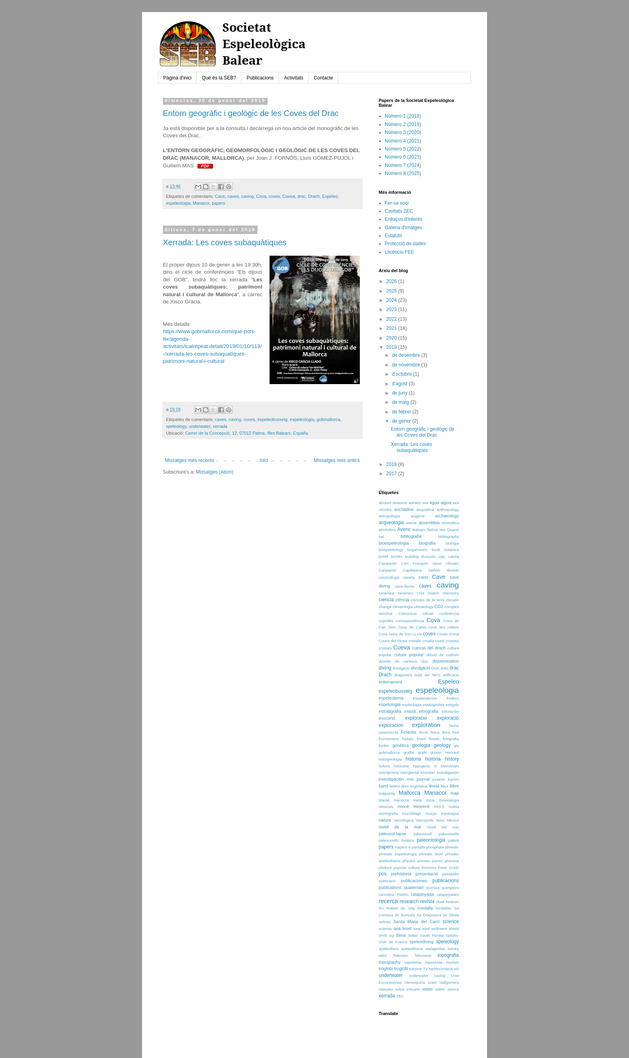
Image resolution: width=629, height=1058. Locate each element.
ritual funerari (447, 901)
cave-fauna (404, 586)
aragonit (418, 516)
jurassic (439, 779)
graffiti (409, 752)
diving (385, 668)
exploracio (416, 718)
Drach (314, 196)
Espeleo (330, 196)
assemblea (429, 522)
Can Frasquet (414, 563)
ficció (423, 732)
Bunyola (429, 556)
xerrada (220, 426)
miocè (403, 806)
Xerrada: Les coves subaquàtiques (224, 242)
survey (453, 948)
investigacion (448, 772)
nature (385, 820)
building (411, 556)
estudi (410, 711)
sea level (403, 928)
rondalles (443, 908)
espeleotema (391, 698)
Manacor (201, 203)
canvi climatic (445, 563)
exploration (426, 725)
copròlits (386, 621)
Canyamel (387, 570)
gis (456, 745)
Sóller (413, 935)
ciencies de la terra (427, 600)
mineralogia (449, 800)
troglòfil (401, 968)
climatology (423, 606)
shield (454, 928)
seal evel (422, 928)
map (454, 793)
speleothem (389, 948)
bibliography (448, 536)
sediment (439, 928)
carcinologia (389, 577)
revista (427, 901)
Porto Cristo (448, 867)
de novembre (406, 365)
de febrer (402, 412)
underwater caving (427, 975)
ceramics (405, 593)
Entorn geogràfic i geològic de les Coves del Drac (251, 113)
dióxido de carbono (398, 661)
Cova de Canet (412, 627)
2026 (392, 281)
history (452, 759)
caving (247, 196)
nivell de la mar (400, 826)
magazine (387, 793)
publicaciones (414, 880)
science (450, 921)
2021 (392, 328)
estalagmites (433, 704)
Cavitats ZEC (399, 211)
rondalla (425, 907)
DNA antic (439, 668)
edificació (451, 675)
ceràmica (386, 593)
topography (389, 962)
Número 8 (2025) (403, 173)
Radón (402, 894)
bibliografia (411, 536)
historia (413, 759)
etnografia (428, 711)
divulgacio (401, 668)
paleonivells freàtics (396, 840)
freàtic (384, 745)
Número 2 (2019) (403, 124)
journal (422, 779)
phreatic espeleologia (397, 854)
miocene (422, 806)
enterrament (390, 682)
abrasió (385, 503)
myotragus (450, 813)
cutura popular (409, 654)
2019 (392, 347)
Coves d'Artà (448, 634)
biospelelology (391, 549)
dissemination (445, 661)
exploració (448, 718)
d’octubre (402, 374)
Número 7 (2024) (403, 165)
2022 (392, 319)
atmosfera (450, 523)
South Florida (432, 935)
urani (432, 982)
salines (385, 922)
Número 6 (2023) (403, 157)
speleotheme (412, 948)
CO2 (438, 606)
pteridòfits (450, 874)
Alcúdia (385, 509)
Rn (381, 908)
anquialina (425, 509)
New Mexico (447, 820)
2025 (392, 291)
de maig (401, 402)
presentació (427, 873)
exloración (450, 711)
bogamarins (417, 549)
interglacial (409, 772)
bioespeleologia (394, 543)
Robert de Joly (400, 908)
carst (423, 577)
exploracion (391, 725)
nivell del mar (443, 827)
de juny (400, 393)
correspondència (410, 621)
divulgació (420, 667)
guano (435, 752)
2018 (392, 464)
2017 (392, 473)
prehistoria (401, 873)
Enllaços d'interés (403, 219)
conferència (449, 613)
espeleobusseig (273, 419)
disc (425, 661)
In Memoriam (446, 766)
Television (422, 955)
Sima (401, 935)
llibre (454, 785)
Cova (261, 196)
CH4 (420, 593)
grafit (422, 752)
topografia (448, 955)
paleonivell (423, 834)
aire (455, 503)
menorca (401, 800)
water (427, 989)
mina (430, 800)
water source (447, 989)
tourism (452, 962)
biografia (427, 543)
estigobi (452, 704)
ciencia (386, 599)
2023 (392, 309)
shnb (383, 935)
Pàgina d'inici (177, 78)
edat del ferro (427, 675)
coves (274, 196)
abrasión (400, 503)
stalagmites (435, 948)
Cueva (288, 196)
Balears (419, 529)
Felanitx (408, 732)
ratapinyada (422, 894)
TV (425, 968)
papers (218, 203)
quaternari (414, 887)
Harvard (452, 752)
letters (395, 786)
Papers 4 (402, 847)
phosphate (435, 847)
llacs (444, 786)
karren (453, 779)
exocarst (387, 718)
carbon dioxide (443, 570)
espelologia (390, 704)
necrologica (404, 820)
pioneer (423, 861)
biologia (452, 543)
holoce (384, 766)
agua (434, 502)
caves (233, 196)
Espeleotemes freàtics (436, 698)
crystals (385, 648)
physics (408, 861)
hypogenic (421, 766)
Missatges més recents (189, 460)
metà (417, 800)
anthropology (448, 509)
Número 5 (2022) (403, 149)
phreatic (452, 847)
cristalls (414, 641)
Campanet (387, 563)
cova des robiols (443, 627)
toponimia (413, 962)
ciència (402, 599)
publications (390, 887)
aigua (445, 502)
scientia (385, 928)
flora (446, 732)
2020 (392, 338)
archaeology (447, 515)
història (433, 759)
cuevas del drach (429, 647)
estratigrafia (390, 711)
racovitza (386, 894)
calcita (453, 556)
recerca (388, 901)
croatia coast (433, 641)
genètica (400, 745)
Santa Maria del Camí (416, 921)
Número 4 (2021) (403, 141)
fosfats (407, 739)
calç (441, 556)
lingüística (419, 786)
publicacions (445, 880)
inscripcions (389, 772)
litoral (434, 785)
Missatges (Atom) (214, 472)
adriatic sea (418, 503)
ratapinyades (448, 894)
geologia (421, 745)
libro (405, 786)
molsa (453, 806)
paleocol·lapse (392, 833)
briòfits (396, 556)
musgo (431, 813)
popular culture (407, 867)
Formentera (389, 739)
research (409, 901)
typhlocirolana (440, 968)
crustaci (452, 641)
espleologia (412, 704)
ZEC (400, 996)
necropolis (425, 820)
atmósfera (387, 529)
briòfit (383, 556)
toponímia (433, 962)
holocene (401, 766)
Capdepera (412, 570)
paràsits (418, 847)
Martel (384, 800)
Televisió (400, 955)
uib (456, 968)
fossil (421, 739)
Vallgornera (449, 982)
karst (383, 785)
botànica (451, 549)
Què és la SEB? (219, 78)
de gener (402, 421)
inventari (427, 772)
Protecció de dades (405, 243)
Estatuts (393, 235)
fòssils (434, 739)
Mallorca (409, 792)
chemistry (450, 593)
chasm (433, 593)
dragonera (403, 675)
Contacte (323, 78)
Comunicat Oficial (415, 613)
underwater (199, 426)
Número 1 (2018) (403, 116)
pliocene (451, 861)
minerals (386, 806)
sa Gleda (451, 915)
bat (381, 536)
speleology (176, 426)
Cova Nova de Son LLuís (400, 634)
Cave (220, 196)
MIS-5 (439, 806)
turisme (415, 968)
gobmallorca (328, 419)
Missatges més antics (337, 460)
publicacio (387, 881)
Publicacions (260, 78)
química (433, 887)
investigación (391, 779)
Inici (264, 460)
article (411, 523)
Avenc (403, 529)
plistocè (385, 867)
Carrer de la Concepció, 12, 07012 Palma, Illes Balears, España (246, 433)
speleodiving (422, 941)
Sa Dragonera (428, 915)
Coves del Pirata (393, 641)
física (434, 732)
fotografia (451, 739)
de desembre (406, 355)
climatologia (402, 606)
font (455, 732)
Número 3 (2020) (403, 132)
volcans (413, 989)
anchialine (404, 509)
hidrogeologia (390, 759)
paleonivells (449, 834)
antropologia (389, 516)
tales (383, 955)
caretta (409, 577)
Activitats (293, 78)
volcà (399, 989)
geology (442, 745)
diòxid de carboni (442, 655)
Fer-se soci (396, 203)
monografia (388, 813)
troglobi (386, 968)
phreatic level (431, 854)
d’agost (400, 384)
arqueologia (391, 522)
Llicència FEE (399, 252)
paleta (453, 840)
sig (391, 935)
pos (382, 874)
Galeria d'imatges (403, 227)
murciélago (411, 813)
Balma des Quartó (443, 529)
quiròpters (450, 887)
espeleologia (178, 203)
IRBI (410, 779)
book (436, 549)
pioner (437, 861)
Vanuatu (386, 989)
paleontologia (431, 840)
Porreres (428, 867)
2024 (392, 300)
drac (301, 196)
